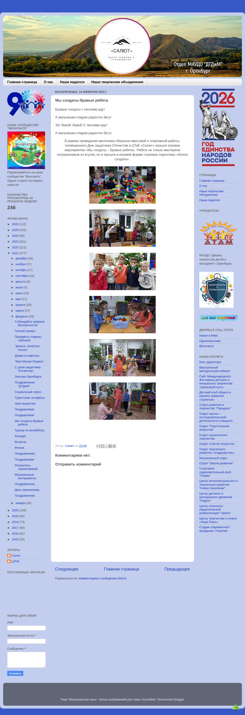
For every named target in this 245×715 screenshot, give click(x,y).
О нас (48, 82)
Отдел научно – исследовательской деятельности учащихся (216, 417)
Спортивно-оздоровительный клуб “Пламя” (215, 472)
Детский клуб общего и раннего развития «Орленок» (215, 396)
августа (21, 281)
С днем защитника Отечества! (27, 369)
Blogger (179, 699)
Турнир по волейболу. (30, 430)
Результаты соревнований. (26, 467)
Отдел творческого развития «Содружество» (216, 450)
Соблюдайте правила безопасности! (30, 323)
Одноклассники (210, 341)
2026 (15, 224)
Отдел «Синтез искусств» (217, 443)
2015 (15, 539)
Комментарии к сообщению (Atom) (102, 578)
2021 (15, 253)
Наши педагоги (72, 82)
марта (20, 310)
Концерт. (21, 436)
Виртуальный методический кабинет (214, 369)
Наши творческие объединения (117, 82)
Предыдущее (177, 569)
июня (20, 293)
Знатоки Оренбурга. (28, 376)
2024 (15, 235)
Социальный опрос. (28, 392)
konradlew (148, 699)
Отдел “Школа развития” (216, 463)
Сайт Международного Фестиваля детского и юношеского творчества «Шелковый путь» (215, 382)
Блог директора (210, 362)
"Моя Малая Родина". (30, 361)
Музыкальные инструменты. (26, 476)
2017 (15, 527)
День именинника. (27, 489)
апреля (21, 304)
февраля (22, 316)
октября (21, 270)
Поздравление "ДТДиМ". (25, 384)
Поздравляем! (24, 409)
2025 (15, 230)
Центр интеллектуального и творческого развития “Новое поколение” (218, 484)
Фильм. (20, 447)
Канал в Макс (208, 335)
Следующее (66, 569)
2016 (15, 533)
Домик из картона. (27, 355)
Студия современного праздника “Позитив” (214, 528)
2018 (15, 522)
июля (20, 287)
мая (19, 299)
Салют (16, 555)
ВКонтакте (206, 346)
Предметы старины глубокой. (28, 338)
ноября (21, 264)
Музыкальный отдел (213, 458)
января (21, 503)
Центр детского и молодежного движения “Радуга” (215, 497)
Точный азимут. (25, 331)
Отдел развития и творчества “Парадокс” (215, 406)
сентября (22, 275)
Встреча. (21, 442)
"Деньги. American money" (27, 347)
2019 (15, 516)
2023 (15, 241)
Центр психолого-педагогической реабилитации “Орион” (215, 509)
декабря (22, 258)
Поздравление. (25, 453)
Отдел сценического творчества (213, 436)
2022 (15, 247)
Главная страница (22, 82)
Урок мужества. (25, 403)
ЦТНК (15, 561)
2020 (15, 510)
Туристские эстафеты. (30, 397)
